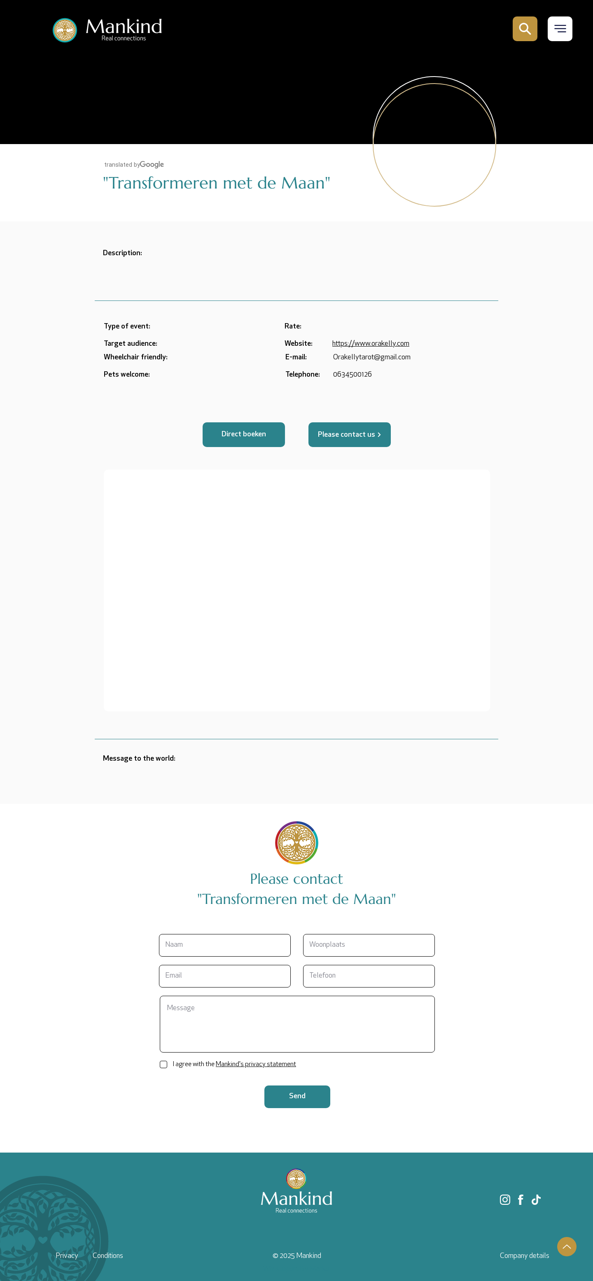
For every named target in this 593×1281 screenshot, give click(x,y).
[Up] (567, 1246)
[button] (560, 28)
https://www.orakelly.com (370, 344)
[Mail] (525, 29)
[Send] (297, 1096)
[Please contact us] (349, 434)
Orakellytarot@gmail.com (372, 357)
